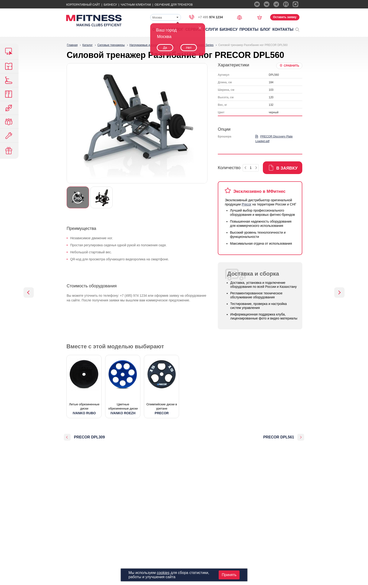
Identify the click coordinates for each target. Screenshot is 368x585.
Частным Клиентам (136, 4)
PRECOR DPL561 (278, 437)
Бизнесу (110, 4)
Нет (189, 47)
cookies (163, 573)
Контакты (283, 29)
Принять (229, 575)
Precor (246, 204)
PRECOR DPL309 (89, 437)
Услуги (210, 29)
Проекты (248, 29)
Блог (265, 29)
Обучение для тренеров (174, 4)
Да (165, 47)
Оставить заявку (284, 17)
